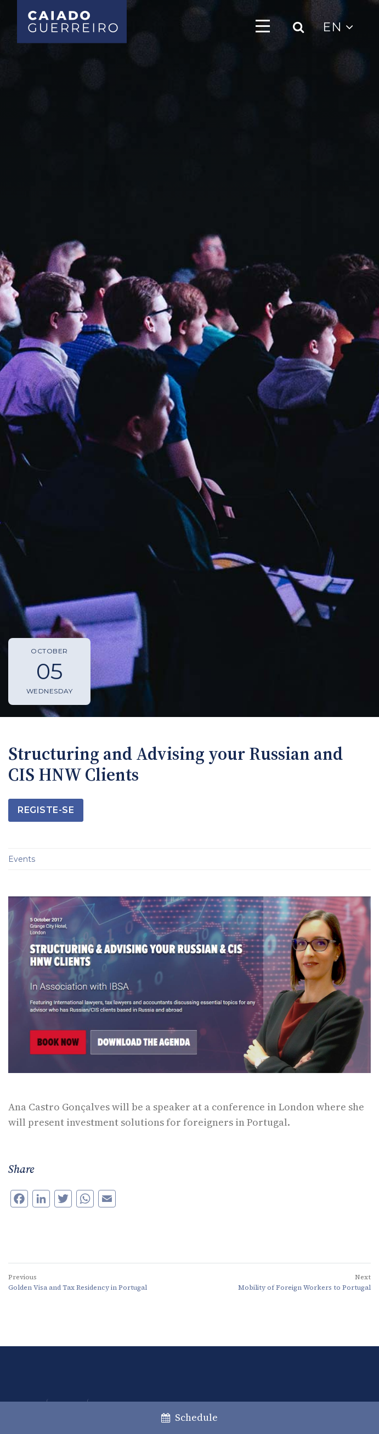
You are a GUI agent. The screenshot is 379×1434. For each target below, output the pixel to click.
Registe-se (46, 810)
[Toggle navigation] (263, 25)
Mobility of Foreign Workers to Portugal (304, 1287)
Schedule (189, 1417)
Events (21, 859)
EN (338, 27)
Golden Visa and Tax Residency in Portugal (77, 1287)
